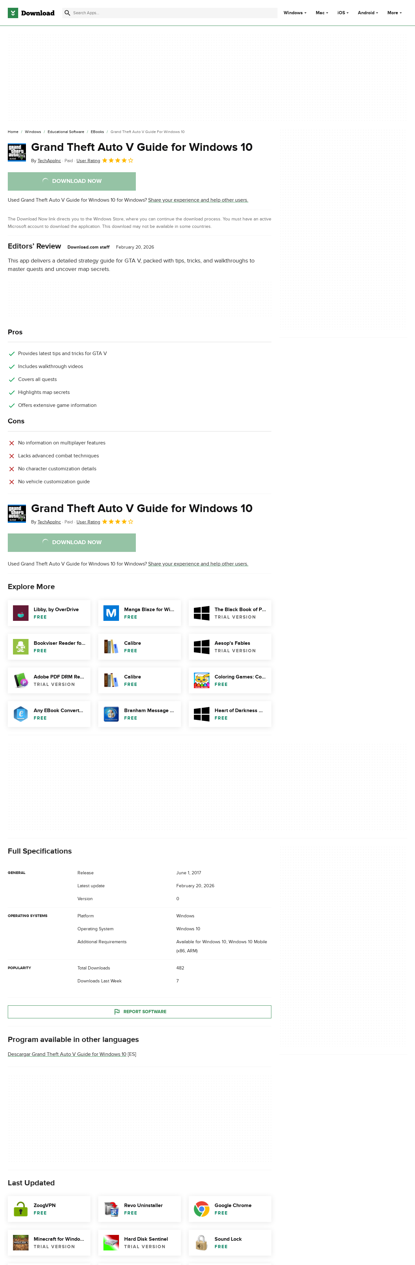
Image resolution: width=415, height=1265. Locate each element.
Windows (293, 13)
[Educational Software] (66, 132)
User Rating (105, 160)
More (395, 13)
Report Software (139, 1012)
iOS (341, 13)
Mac (320, 13)
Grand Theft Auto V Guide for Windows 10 (142, 147)
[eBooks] (97, 132)
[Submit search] (67, 13)
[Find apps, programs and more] (170, 13)
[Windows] (33, 132)
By (46, 160)
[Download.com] (31, 13)
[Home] (13, 132)
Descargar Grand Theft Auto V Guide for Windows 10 (67, 1054)
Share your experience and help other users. (198, 200)
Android (366, 13)
